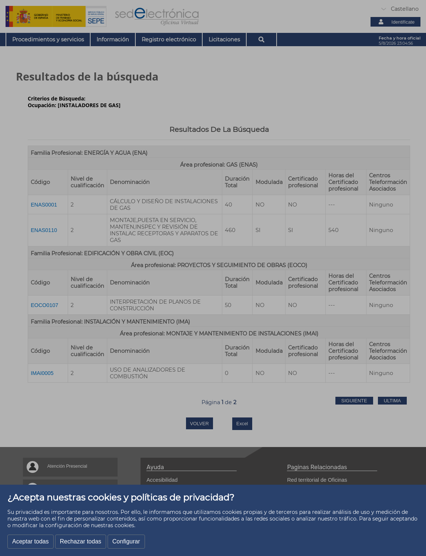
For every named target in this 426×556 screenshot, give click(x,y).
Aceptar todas (30, 541)
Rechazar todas (80, 541)
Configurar (126, 541)
